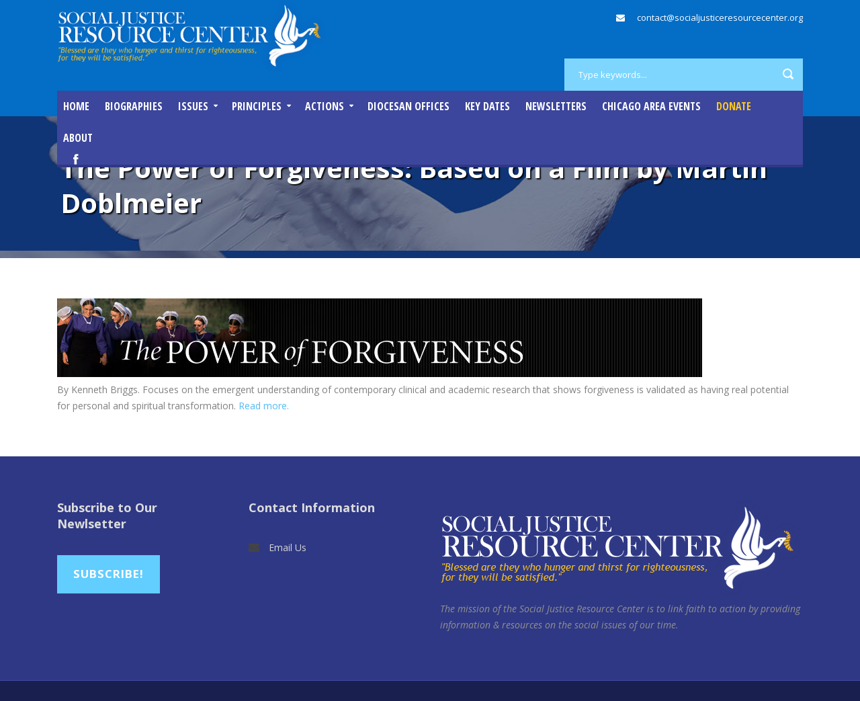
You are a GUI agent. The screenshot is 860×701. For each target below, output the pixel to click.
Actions (324, 106)
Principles (257, 106)
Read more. (264, 405)
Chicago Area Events (651, 106)
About (78, 137)
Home (76, 106)
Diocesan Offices (408, 106)
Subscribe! (108, 573)
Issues (193, 106)
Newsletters (556, 106)
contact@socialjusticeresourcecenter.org (720, 17)
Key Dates (487, 106)
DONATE (733, 106)
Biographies (134, 106)
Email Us (287, 547)
